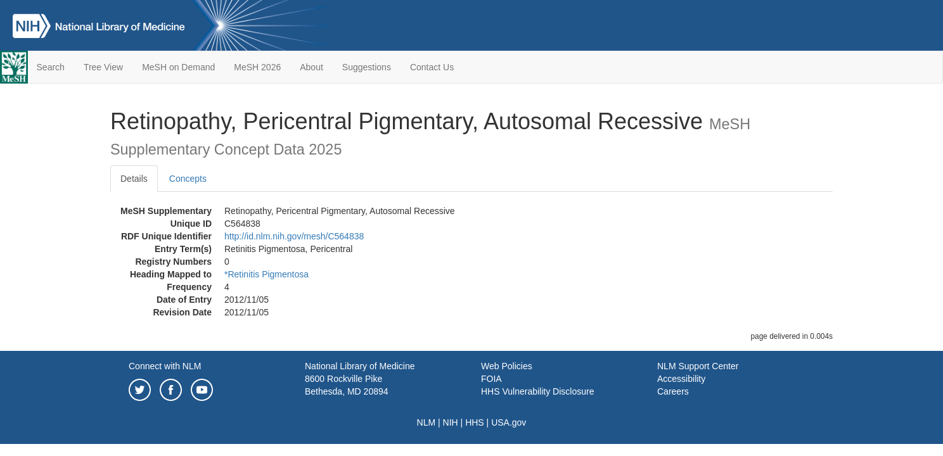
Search (51, 67)
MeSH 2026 (257, 67)
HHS (474, 422)
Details (134, 179)
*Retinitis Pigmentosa (266, 274)
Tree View (103, 67)
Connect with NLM (165, 366)
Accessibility (681, 379)
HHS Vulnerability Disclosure (537, 391)
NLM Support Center (697, 366)
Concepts (188, 179)
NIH (450, 422)
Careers (673, 391)
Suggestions (366, 67)
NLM (426, 422)
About (311, 67)
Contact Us (432, 67)
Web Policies (506, 366)
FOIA (491, 379)
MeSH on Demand (178, 67)
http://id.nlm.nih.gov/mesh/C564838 (294, 236)
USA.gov (508, 422)
